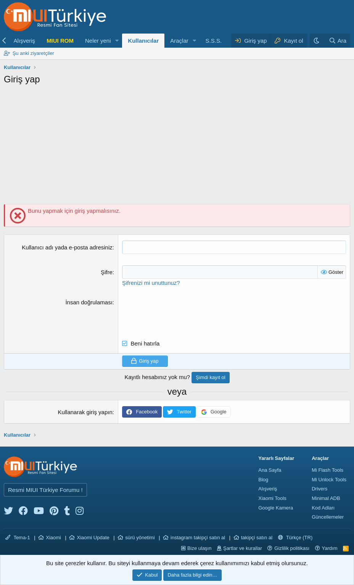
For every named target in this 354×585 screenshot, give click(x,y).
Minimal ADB (326, 498)
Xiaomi (53, 537)
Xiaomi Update (93, 537)
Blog (263, 479)
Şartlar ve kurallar (242, 548)
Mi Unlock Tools (329, 479)
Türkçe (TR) (295, 537)
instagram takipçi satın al (198, 537)
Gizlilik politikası (291, 548)
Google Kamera (275, 508)
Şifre (107, 272)
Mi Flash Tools (327, 470)
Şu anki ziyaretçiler (33, 53)
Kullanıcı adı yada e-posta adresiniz (67, 247)
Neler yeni (98, 40)
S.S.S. (214, 40)
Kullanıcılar (143, 40)
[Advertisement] (177, 146)
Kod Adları (323, 508)
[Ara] (337, 41)
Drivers (319, 489)
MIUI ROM (60, 40)
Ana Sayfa (269, 470)
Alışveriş (24, 40)
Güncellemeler (328, 517)
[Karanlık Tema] (317, 41)
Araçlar (179, 40)
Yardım (330, 548)
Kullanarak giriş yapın (85, 412)
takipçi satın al (256, 537)
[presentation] (180, 313)
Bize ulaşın (199, 548)
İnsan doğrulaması (88, 302)
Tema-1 (17, 537)
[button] (116, 41)
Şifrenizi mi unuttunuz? (151, 283)
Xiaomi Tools (272, 498)
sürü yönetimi (139, 537)
